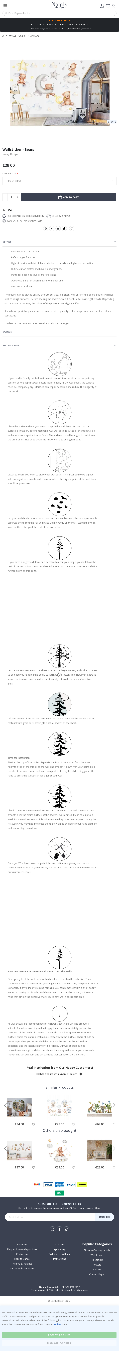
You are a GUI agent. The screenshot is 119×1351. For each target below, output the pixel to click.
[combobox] (59, 13)
